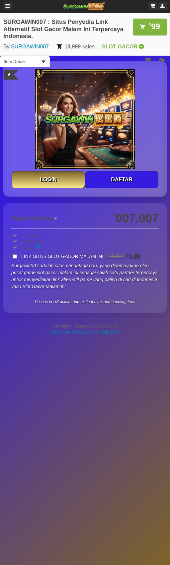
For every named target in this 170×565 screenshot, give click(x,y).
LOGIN (48, 179)
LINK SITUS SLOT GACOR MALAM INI (80, 256)
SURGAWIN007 (30, 46)
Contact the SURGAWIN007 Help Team (85, 332)
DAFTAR (121, 179)
